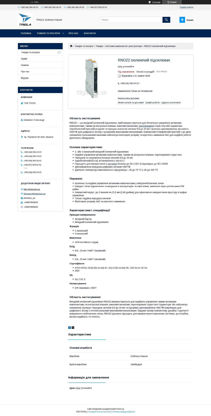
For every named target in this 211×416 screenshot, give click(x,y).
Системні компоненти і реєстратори (123, 46)
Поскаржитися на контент (99, 412)
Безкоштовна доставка (128, 98)
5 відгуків (156, 2)
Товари (99, 46)
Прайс (24, 59)
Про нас (73, 33)
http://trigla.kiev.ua (32, 189)
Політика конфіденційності (123, 412)
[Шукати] (166, 20)
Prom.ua (120, 409)
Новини (25, 65)
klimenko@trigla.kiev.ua (34, 193)
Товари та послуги (48, 33)
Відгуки (24, 78)
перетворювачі (146, 126)
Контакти (90, 33)
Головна (26, 33)
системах (112, 164)
